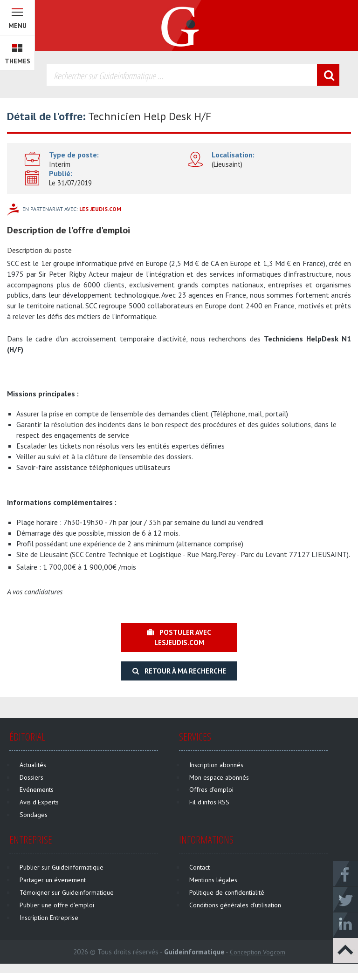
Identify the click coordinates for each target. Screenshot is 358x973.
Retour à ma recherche (179, 671)
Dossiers (31, 777)
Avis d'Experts (39, 802)
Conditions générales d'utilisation (235, 905)
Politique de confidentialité (226, 892)
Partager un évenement (53, 880)
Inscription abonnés (216, 765)
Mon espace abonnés (219, 777)
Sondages (34, 814)
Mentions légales (213, 880)
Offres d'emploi (211, 789)
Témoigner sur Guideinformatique (67, 892)
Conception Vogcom (257, 952)
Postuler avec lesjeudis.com (179, 637)
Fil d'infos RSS (209, 802)
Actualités (33, 765)
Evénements (37, 789)
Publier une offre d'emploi (57, 905)
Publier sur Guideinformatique (61, 867)
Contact (199, 867)
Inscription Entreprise (49, 917)
